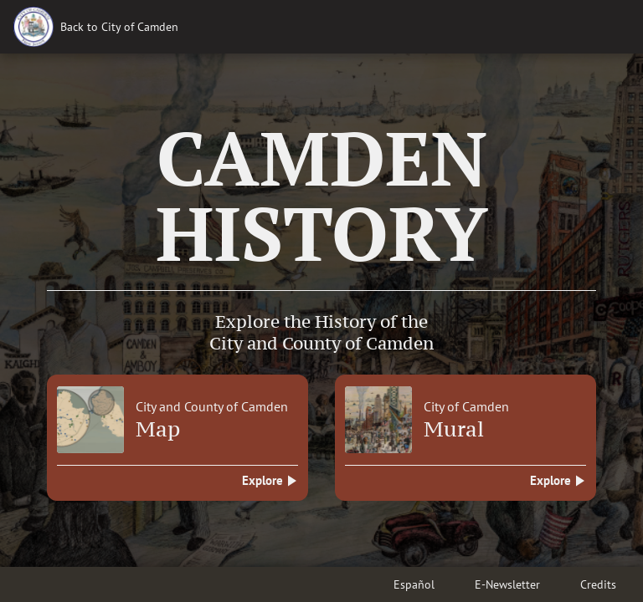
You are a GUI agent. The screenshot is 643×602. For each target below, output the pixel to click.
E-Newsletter (507, 584)
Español (414, 584)
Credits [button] (598, 584)
